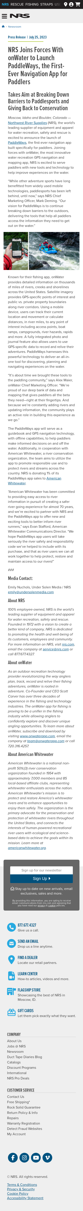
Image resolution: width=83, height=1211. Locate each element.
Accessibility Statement (25, 1198)
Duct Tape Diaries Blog (24, 1057)
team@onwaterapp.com (45, 741)
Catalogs (14, 1062)
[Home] (3, 26)
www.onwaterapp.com (37, 736)
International (17, 1073)
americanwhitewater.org (27, 848)
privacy (41, 905)
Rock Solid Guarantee (24, 1107)
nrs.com (68, 644)
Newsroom (14, 26)
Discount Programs (21, 1067)
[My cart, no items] (77, 4)
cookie (52, 905)
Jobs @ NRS (16, 1046)
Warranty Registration (23, 1123)
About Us (14, 1041)
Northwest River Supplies (27, 123)
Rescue (17, 4)
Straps (46, 4)
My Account (16, 1134)
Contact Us (15, 1097)
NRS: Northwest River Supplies (20, 16)
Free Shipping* (18, 1102)
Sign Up (41, 878)
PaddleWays (17, 142)
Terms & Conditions (22, 1185)
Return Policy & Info (22, 1113)
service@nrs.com (56, 649)
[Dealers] (65, 4)
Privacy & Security (21, 1189)
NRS (5, 4)
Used (59, 4)
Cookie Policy (17, 1193)
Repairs (13, 1118)
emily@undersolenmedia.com (31, 592)
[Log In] (71, 4)
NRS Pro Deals (18, 1078)
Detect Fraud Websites (24, 1129)
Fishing (32, 4)
